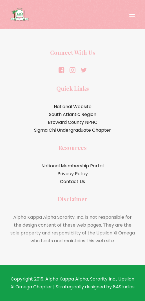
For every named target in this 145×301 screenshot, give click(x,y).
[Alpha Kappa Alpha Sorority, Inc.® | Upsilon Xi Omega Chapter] (19, 15)
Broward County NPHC (72, 122)
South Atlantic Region (72, 114)
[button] (132, 14)
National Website (73, 106)
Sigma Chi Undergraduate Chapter (72, 130)
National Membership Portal (72, 166)
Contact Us (72, 181)
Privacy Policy (72, 173)
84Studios (124, 287)
